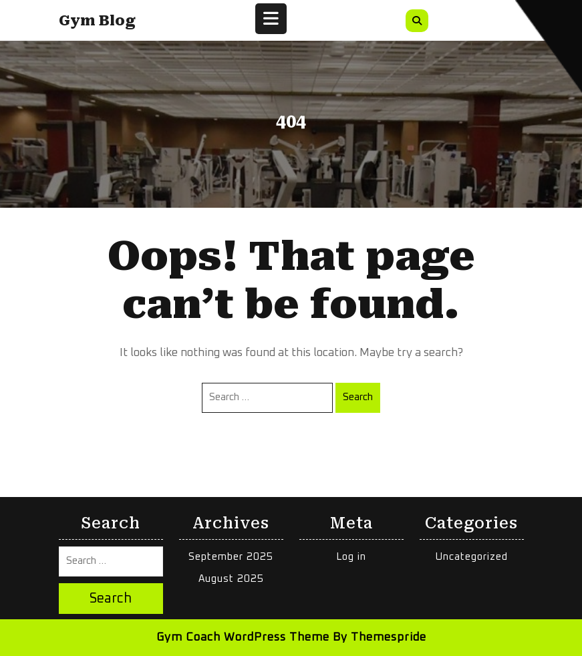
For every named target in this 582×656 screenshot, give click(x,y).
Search (358, 397)
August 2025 (231, 579)
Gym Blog (97, 21)
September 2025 (230, 557)
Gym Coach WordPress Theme (242, 637)
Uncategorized (472, 557)
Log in (351, 557)
